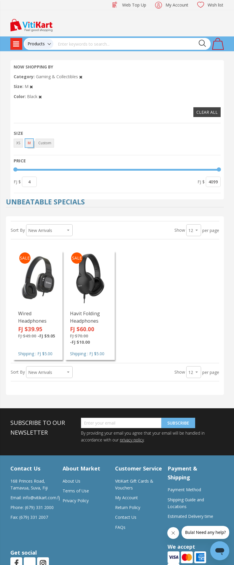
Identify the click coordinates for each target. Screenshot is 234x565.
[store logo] (31, 25)
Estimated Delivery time (190, 516)
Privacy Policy (76, 500)
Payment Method (184, 489)
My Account (176, 5)
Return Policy (127, 507)
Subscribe (178, 423)
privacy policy (132, 440)
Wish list (215, 5)
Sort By (18, 230)
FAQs (120, 527)
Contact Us (125, 517)
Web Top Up (134, 5)
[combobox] (132, 44)
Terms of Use (76, 491)
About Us (71, 481)
